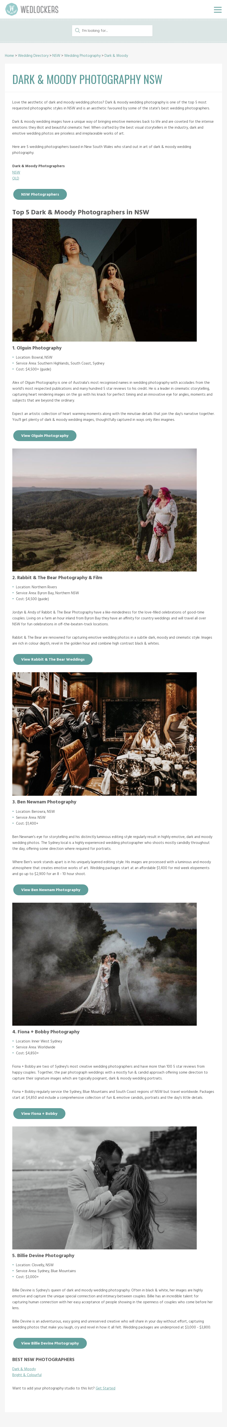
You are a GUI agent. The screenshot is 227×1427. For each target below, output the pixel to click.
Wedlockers (32, 9)
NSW (56, 56)
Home (9, 56)
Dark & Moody (116, 56)
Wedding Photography (82, 56)
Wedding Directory (33, 56)
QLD (15, 179)
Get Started (105, 1388)
